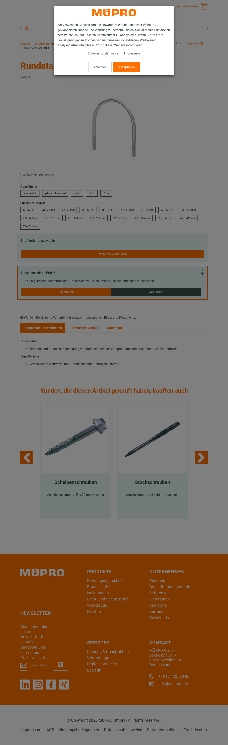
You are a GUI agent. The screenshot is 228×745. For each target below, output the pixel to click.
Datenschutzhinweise (103, 53)
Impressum (132, 53)
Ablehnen (100, 67)
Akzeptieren (126, 67)
